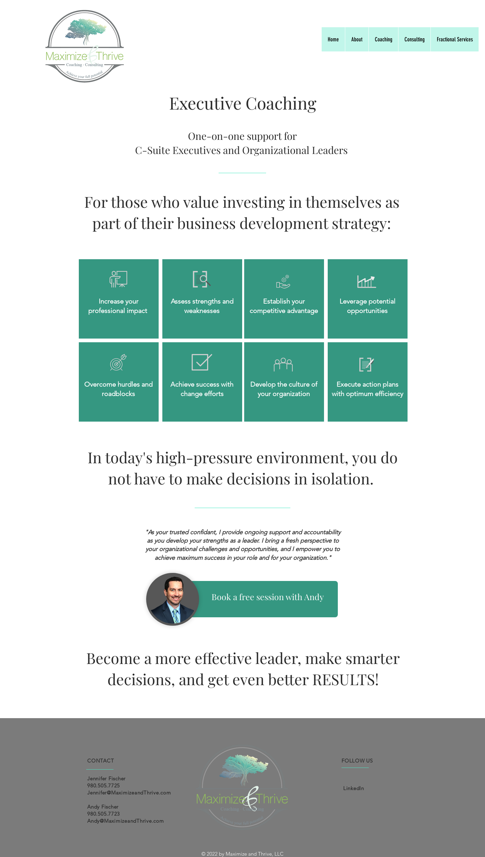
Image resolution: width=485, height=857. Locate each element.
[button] (383, 39)
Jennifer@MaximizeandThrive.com (129, 792)
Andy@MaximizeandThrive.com (125, 821)
